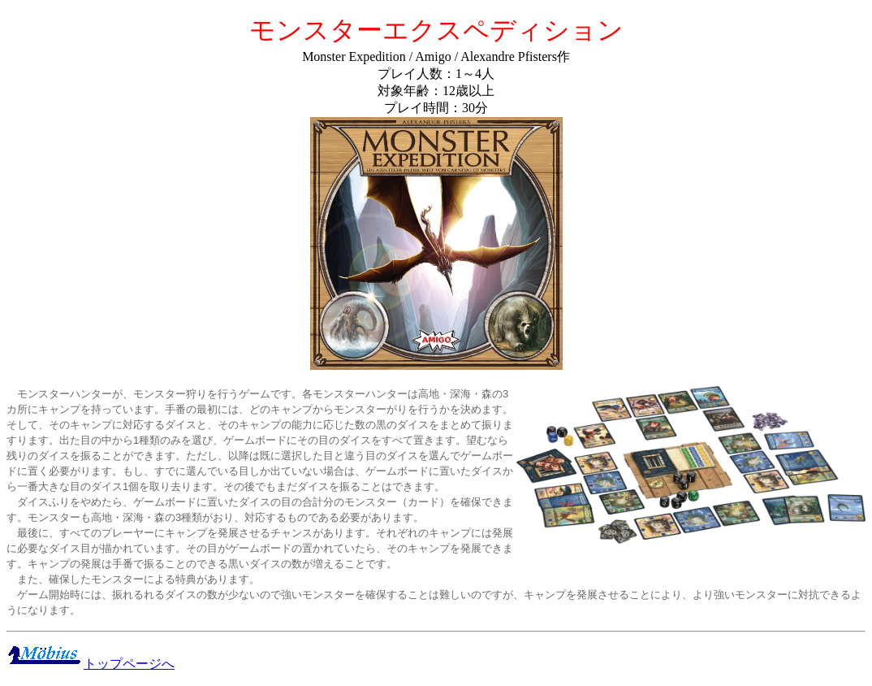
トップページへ (129, 664)
